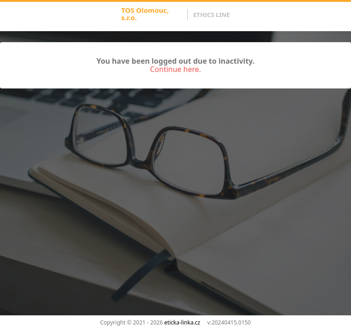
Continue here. (175, 69)
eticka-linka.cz (182, 322)
